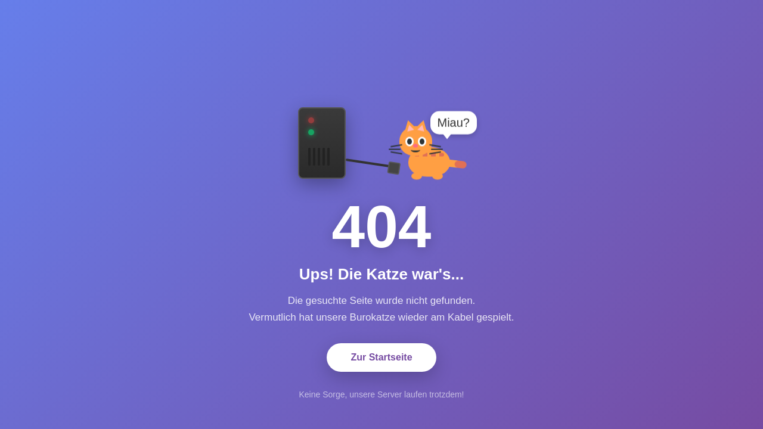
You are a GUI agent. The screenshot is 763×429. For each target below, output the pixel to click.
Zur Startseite (381, 357)
